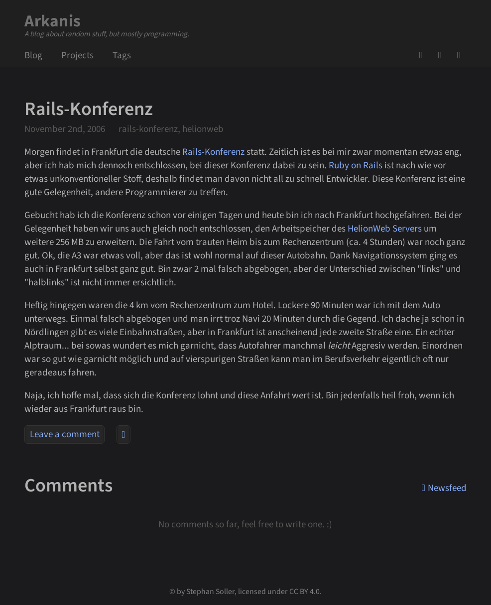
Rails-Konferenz (213, 152)
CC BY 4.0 (304, 591)
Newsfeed (461, 55)
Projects (77, 55)
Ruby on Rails (355, 165)
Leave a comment (65, 434)
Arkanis (52, 21)
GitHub (423, 55)
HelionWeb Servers (385, 229)
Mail (442, 55)
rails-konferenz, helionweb (171, 129)
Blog (33, 55)
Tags (122, 55)
